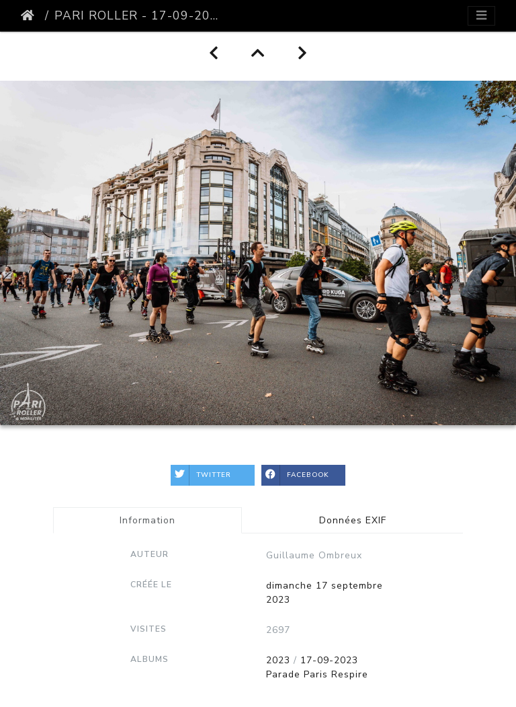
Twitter (201, 475)
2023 (278, 660)
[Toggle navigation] (481, 16)
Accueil (30, 15)
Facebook (295, 475)
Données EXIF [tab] (352, 520)
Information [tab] (147, 520)
